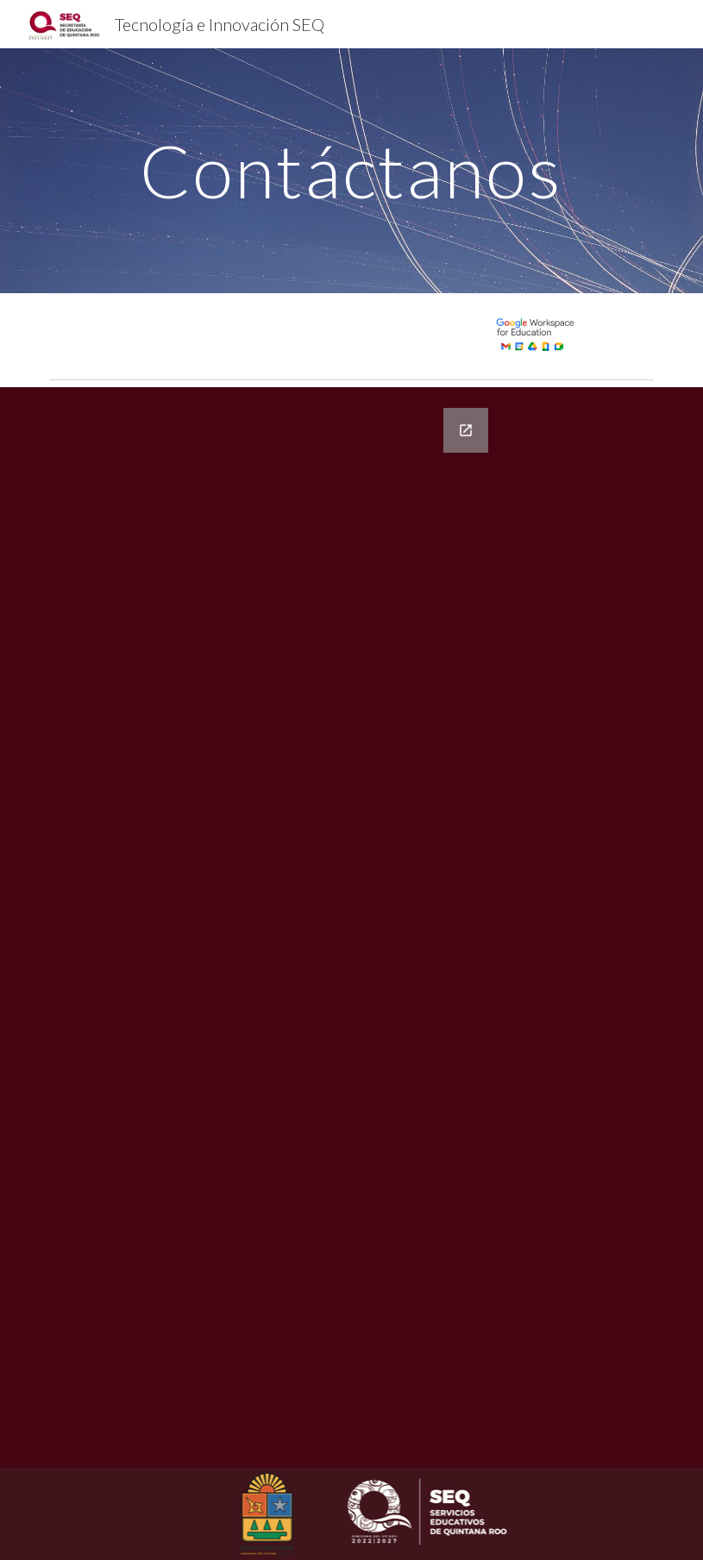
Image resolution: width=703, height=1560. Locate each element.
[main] (351, 170)
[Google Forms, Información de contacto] (326, 927)
